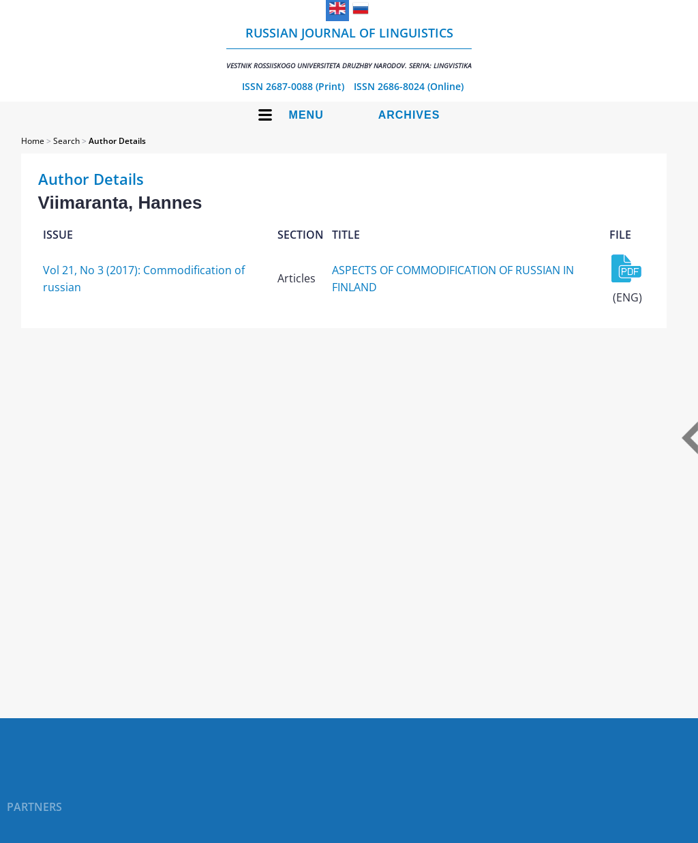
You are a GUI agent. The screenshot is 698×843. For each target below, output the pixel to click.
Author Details (117, 141)
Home (32, 141)
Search (66, 141)
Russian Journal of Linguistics (349, 47)
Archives (409, 115)
